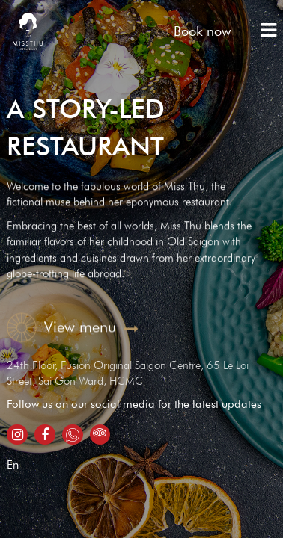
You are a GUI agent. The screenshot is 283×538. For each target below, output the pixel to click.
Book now (192, 31)
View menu (73, 326)
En (13, 464)
